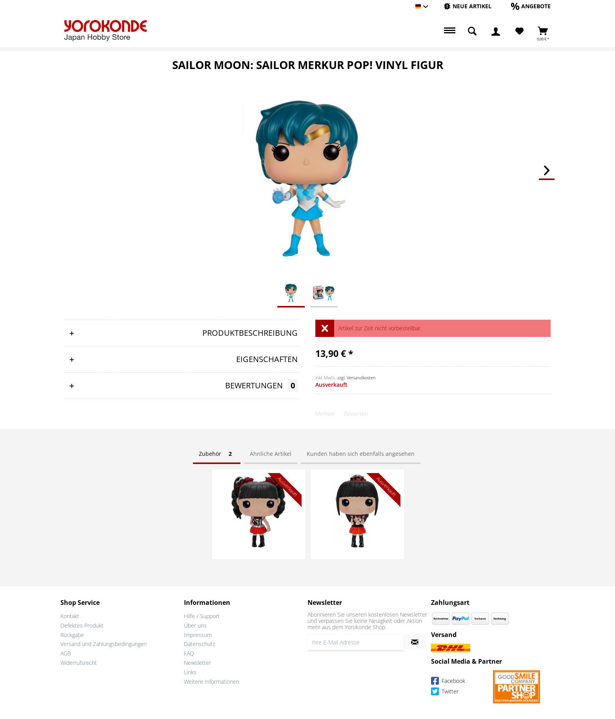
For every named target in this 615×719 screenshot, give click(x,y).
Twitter (445, 692)
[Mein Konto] (496, 31)
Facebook (448, 682)
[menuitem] (467, 6)
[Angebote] (531, 6)
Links (190, 672)
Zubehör (217, 453)
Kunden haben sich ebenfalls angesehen (361, 453)
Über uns (195, 625)
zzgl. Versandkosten (356, 377)
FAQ (189, 653)
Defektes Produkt (82, 625)
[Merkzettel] (519, 31)
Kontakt (69, 616)
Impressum (198, 635)
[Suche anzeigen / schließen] (472, 31)
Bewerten (356, 413)
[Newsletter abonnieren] (415, 642)
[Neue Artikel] (467, 6)
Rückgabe (72, 635)
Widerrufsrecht (78, 662)
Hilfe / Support (202, 616)
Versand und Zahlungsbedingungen (103, 644)
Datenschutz (199, 644)
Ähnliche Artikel (270, 453)
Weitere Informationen (211, 681)
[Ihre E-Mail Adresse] (355, 642)
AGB (65, 653)
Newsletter (197, 662)
